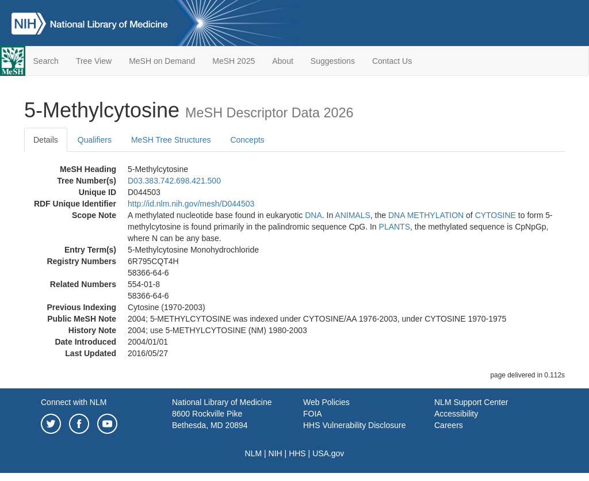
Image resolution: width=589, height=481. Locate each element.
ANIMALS (352, 215)
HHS (297, 453)
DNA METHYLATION (426, 215)
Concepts (247, 139)
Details (45, 139)
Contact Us (392, 61)
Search (46, 61)
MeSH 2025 (233, 61)
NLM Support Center (471, 402)
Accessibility (456, 413)
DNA (313, 215)
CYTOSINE (495, 215)
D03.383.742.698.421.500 (174, 180)
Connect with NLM (73, 402)
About (282, 61)
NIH (275, 453)
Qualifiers (95, 139)
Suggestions (333, 61)
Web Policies (326, 402)
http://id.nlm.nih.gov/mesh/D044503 (191, 203)
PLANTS (394, 226)
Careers (448, 425)
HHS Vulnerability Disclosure (354, 425)
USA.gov (328, 453)
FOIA (312, 413)
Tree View (94, 61)
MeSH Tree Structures (171, 139)
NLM (253, 453)
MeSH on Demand (162, 61)
